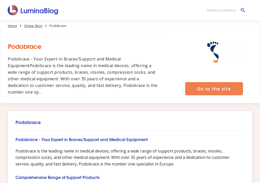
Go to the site (214, 89)
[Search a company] (224, 10)
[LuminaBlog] (33, 10)
